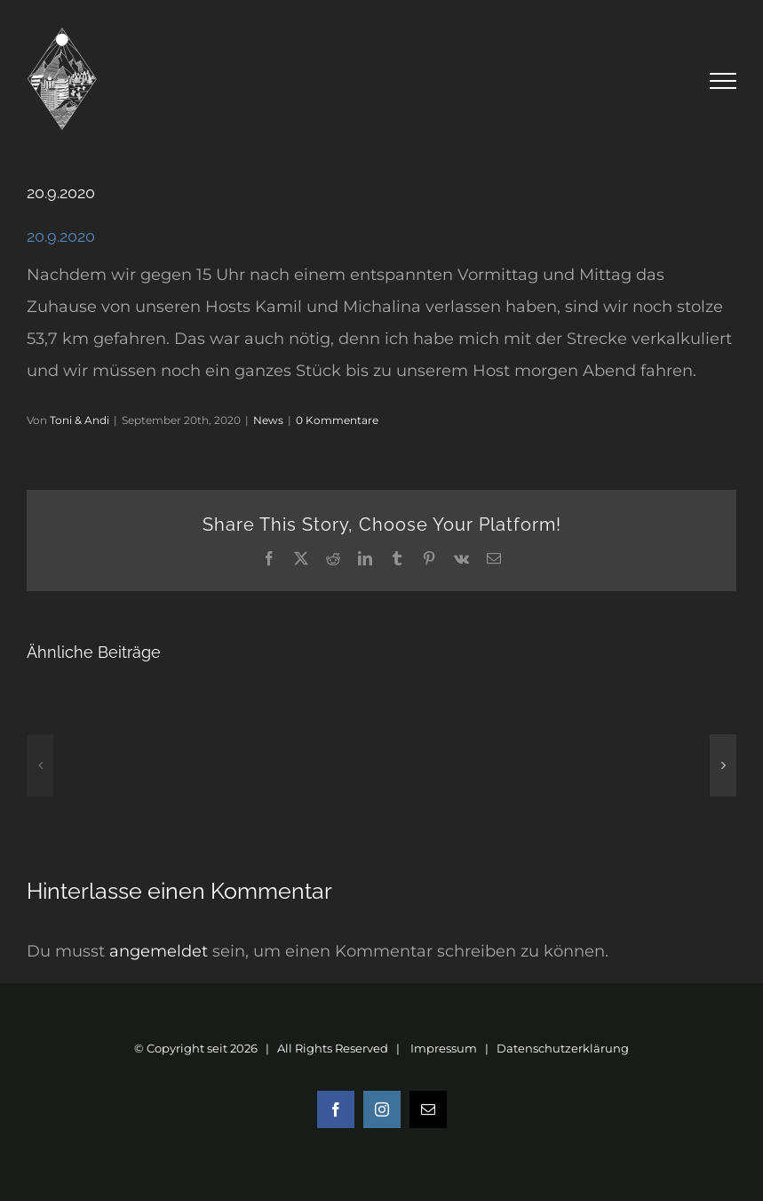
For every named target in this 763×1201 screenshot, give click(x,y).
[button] (40, 765)
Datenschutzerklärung (563, 1048)
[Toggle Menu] (723, 81)
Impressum (443, 1048)
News (268, 420)
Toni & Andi (79, 420)
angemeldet (158, 951)
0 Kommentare (337, 420)
